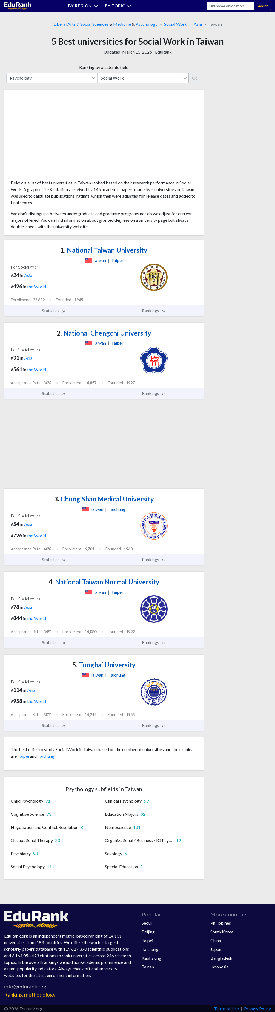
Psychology (146, 24)
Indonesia (219, 966)
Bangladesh (221, 958)
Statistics (54, 310)
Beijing (148, 931)
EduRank (163, 51)
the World (36, 286)
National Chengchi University (104, 333)
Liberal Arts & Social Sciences (80, 24)
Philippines (220, 922)
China (215, 940)
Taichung (46, 756)
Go (195, 77)
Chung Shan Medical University (104, 499)
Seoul (147, 922)
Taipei (23, 756)
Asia (198, 24)
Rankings (153, 310)
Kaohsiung (151, 958)
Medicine (122, 24)
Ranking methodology (30, 994)
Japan (215, 949)
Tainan (148, 966)
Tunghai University (104, 665)
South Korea (221, 931)
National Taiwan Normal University (103, 582)
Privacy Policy (257, 1008)
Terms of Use (226, 1008)
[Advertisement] (51, 137)
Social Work (175, 24)
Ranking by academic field (103, 67)
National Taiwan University (103, 250)
